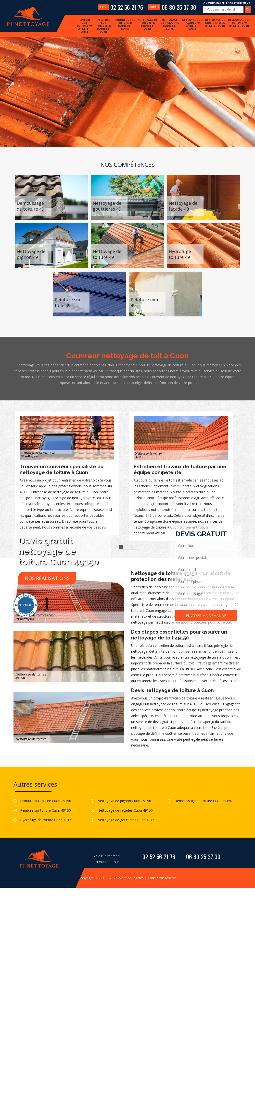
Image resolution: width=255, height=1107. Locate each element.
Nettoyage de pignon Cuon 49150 (124, 800)
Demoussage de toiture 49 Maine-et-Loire (239, 22)
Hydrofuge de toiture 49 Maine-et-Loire (125, 24)
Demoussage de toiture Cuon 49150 (203, 800)
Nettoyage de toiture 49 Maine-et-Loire (147, 24)
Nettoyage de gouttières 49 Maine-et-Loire (214, 22)
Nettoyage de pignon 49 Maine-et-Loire (170, 24)
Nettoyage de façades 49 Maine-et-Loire (192, 24)
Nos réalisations (47, 578)
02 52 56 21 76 (120, 7)
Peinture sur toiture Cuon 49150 (45, 810)
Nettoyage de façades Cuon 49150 (125, 810)
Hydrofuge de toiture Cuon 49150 (46, 820)
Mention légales (131, 878)
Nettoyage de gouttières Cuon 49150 (126, 820)
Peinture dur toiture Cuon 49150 (45, 800)
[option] (67, 473)
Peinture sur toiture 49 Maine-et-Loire (103, 25)
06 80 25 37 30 (172, 7)
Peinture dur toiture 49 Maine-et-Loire (84, 25)
